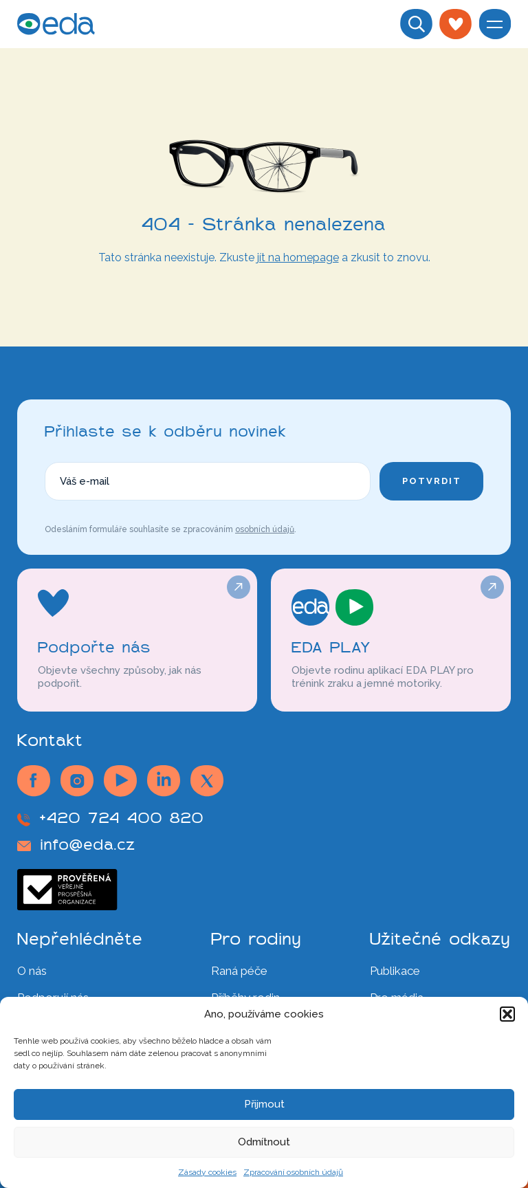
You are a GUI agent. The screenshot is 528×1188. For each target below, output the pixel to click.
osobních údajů (264, 529)
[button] (507, 1014)
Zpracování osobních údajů (293, 1172)
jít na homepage (298, 257)
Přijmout (264, 1104)
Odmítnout (264, 1142)
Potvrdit (431, 481)
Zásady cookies (207, 1172)
